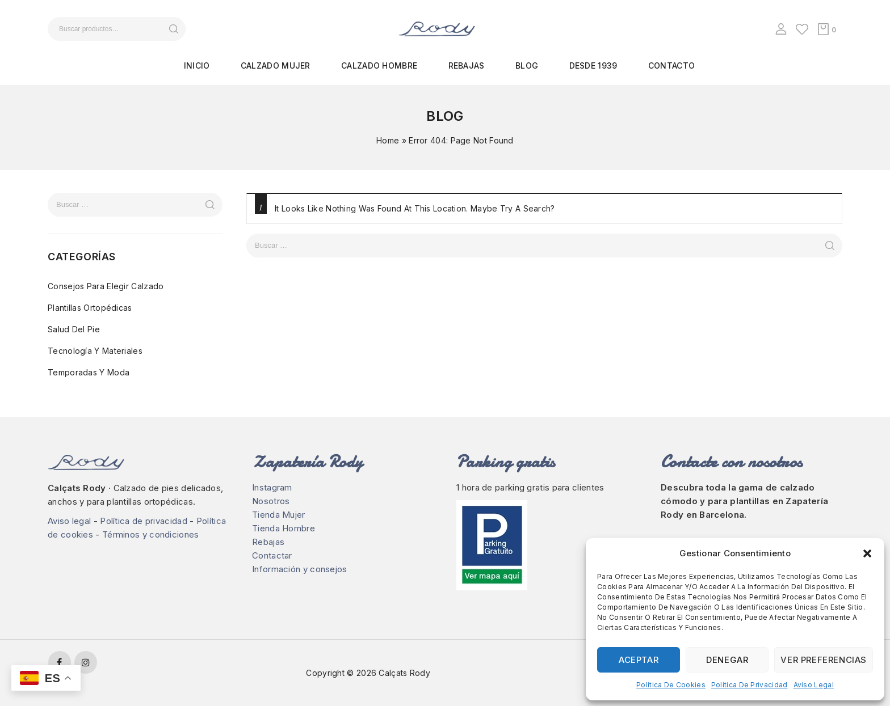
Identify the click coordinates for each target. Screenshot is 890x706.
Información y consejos (299, 569)
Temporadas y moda (88, 372)
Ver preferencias (823, 659)
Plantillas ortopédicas (90, 307)
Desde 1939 (593, 65)
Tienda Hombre (283, 528)
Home (387, 140)
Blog (526, 65)
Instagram (272, 487)
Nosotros (270, 501)
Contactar (272, 555)
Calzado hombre (379, 65)
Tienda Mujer (278, 514)
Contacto (671, 65)
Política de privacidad (749, 684)
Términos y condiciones (150, 534)
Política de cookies (671, 684)
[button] (867, 553)
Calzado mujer (275, 65)
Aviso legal (814, 684)
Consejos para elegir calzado (105, 286)
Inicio (197, 65)
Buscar (173, 29)
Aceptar (638, 659)
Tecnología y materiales (95, 351)
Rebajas (466, 65)
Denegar (727, 659)
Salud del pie (74, 329)
